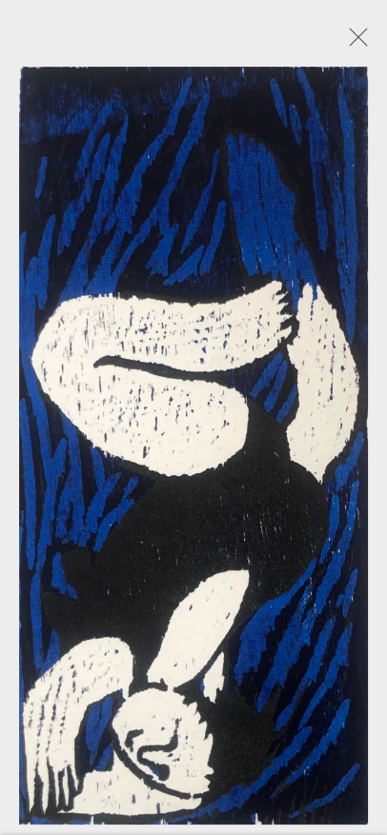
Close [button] (353, 43)
